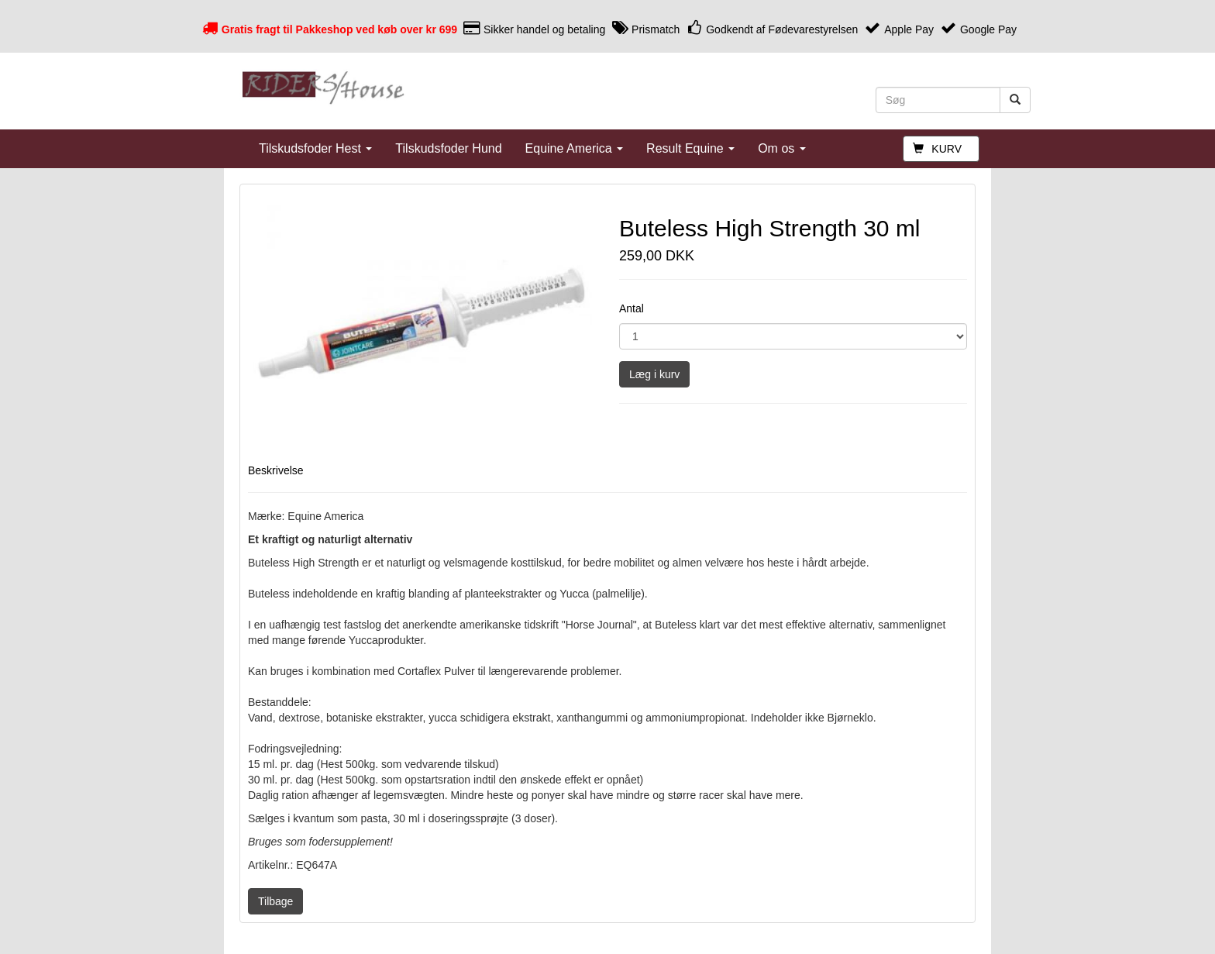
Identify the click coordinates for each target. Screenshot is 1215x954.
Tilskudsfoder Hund (448, 148)
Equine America (574, 148)
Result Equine (690, 148)
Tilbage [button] (275, 901)
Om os (782, 148)
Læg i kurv (654, 374)
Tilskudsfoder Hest (315, 148)
